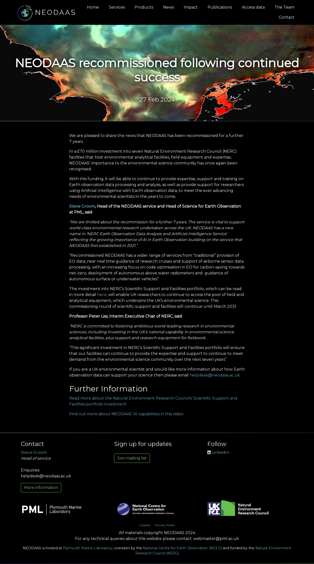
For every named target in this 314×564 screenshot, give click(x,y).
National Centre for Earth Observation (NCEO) (182, 548)
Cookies (144, 525)
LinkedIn (218, 452)
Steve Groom (82, 206)
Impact (191, 7)
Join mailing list (132, 458)
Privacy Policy (165, 525)
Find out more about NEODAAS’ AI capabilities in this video (126, 414)
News (168, 7)
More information (41, 487)
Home (93, 7)
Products (144, 7)
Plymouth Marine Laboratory (87, 548)
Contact (286, 17)
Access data (253, 7)
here (101, 294)
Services (117, 7)
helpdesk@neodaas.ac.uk (215, 375)
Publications (220, 7)
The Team (284, 7)
